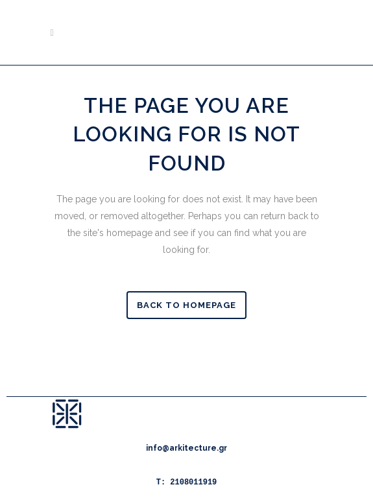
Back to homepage (186, 305)
